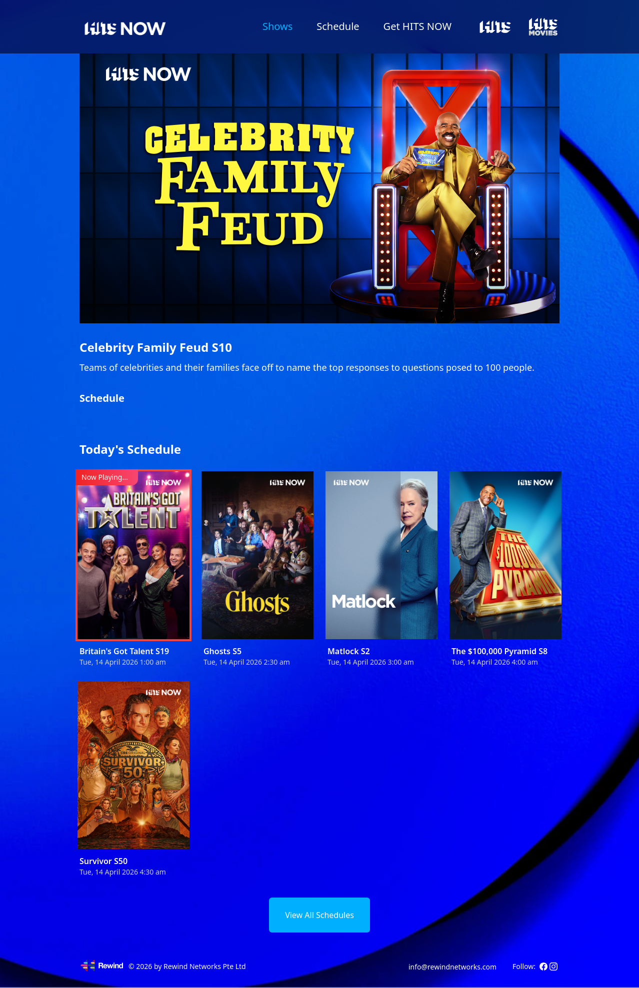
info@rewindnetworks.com (452, 967)
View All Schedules (319, 915)
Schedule (337, 26)
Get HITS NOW (418, 26)
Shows (277, 26)
